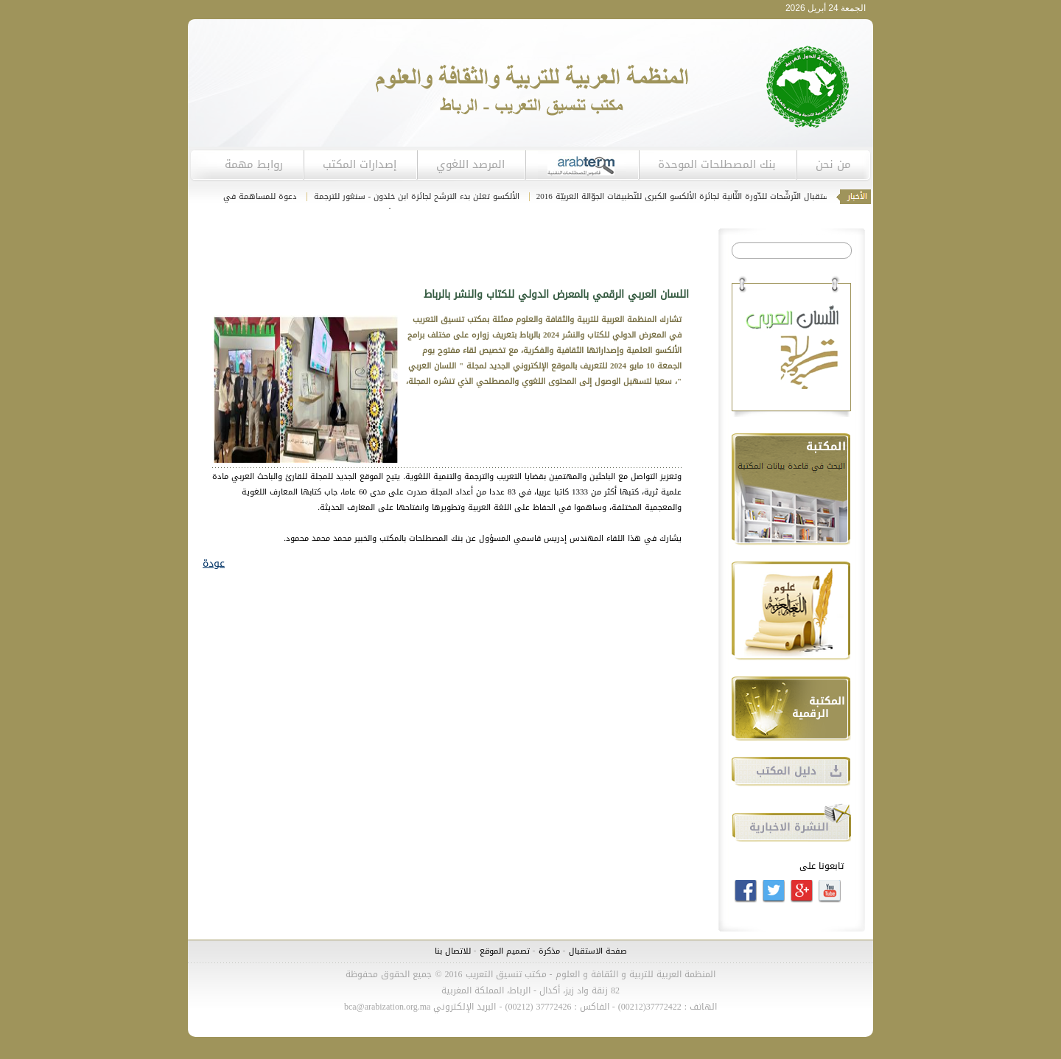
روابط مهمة (254, 164)
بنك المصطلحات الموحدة (717, 164)
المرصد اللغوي (470, 164)
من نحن (833, 164)
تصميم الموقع (505, 951)
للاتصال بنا (453, 951)
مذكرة (548, 951)
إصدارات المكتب (359, 164)
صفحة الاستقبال (598, 951)
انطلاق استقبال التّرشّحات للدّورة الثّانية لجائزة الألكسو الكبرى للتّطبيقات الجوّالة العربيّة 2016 (694, 196)
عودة (214, 563)
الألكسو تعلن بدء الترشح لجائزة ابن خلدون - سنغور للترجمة (413, 196)
